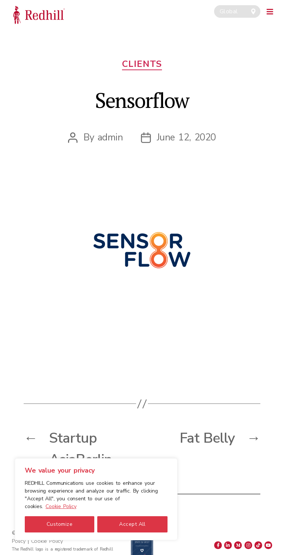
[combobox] (237, 11)
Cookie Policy (60, 506)
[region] (96, 499)
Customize (59, 524)
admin (110, 137)
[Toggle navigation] (270, 11)
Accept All (132, 524)
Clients (142, 64)
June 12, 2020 (186, 137)
